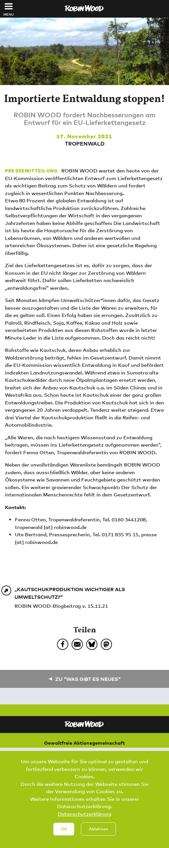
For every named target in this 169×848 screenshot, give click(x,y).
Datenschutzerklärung (84, 815)
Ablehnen (98, 830)
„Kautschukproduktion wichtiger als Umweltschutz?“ (70, 593)
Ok (64, 830)
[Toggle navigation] (9, 6)
